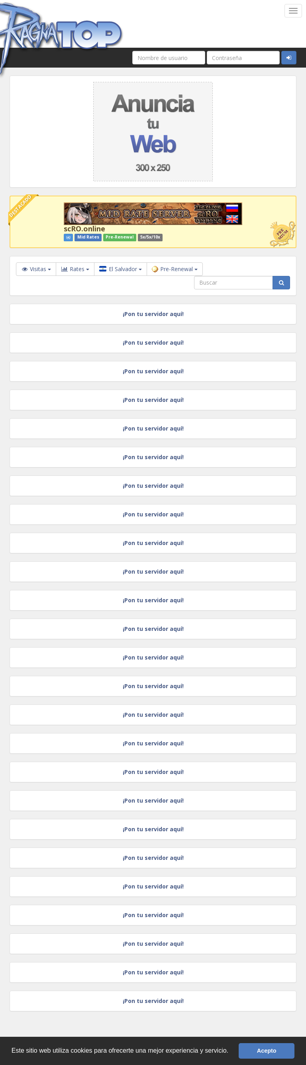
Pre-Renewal (175, 269)
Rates (75, 269)
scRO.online (84, 228)
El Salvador (120, 269)
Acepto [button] (267, 1051)
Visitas (36, 269)
